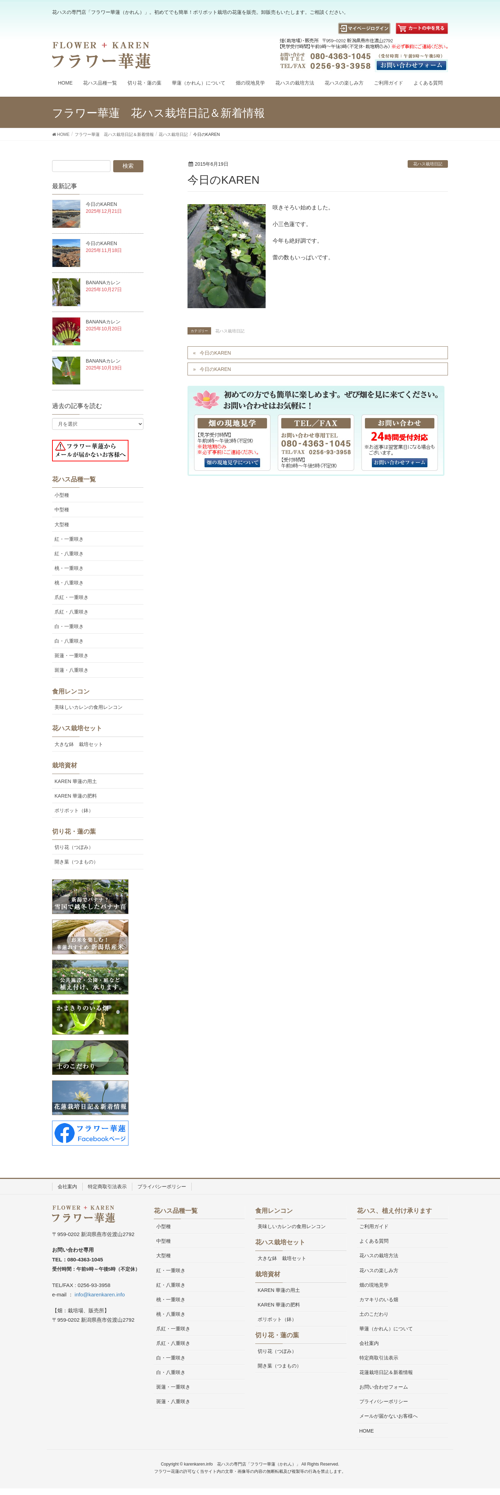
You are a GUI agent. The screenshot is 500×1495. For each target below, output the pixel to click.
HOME (366, 1431)
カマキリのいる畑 (378, 1299)
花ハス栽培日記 (427, 164)
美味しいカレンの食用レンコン (89, 707)
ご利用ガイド (374, 1226)
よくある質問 (374, 1241)
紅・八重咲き (69, 553)
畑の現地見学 (374, 1285)
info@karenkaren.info (100, 1294)
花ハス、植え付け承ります (394, 1210)
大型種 (62, 524)
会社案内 (67, 1186)
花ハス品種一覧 (74, 479)
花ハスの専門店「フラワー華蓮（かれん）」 (258, 1464)
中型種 (62, 509)
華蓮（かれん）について (386, 1328)
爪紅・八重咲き (72, 612)
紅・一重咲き (69, 539)
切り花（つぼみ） (74, 847)
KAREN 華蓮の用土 (76, 781)
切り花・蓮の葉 (74, 831)
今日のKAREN (215, 353)
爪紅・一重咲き (72, 597)
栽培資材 (64, 765)
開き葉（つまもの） (76, 861)
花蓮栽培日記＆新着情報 (386, 1372)
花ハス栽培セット (77, 728)
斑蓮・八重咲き (72, 670)
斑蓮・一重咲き (72, 655)
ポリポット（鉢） (74, 810)
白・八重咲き (69, 641)
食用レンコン (71, 691)
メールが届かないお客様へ (388, 1416)
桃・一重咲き (69, 568)
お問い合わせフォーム (383, 1387)
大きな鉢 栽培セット (79, 744)
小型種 (62, 495)
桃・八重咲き (69, 582)
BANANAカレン (103, 282)
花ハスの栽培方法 (378, 1255)
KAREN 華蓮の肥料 (76, 796)
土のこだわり (374, 1314)
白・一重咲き (69, 626)
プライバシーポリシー (162, 1186)
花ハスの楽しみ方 (378, 1270)
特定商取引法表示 (107, 1186)
